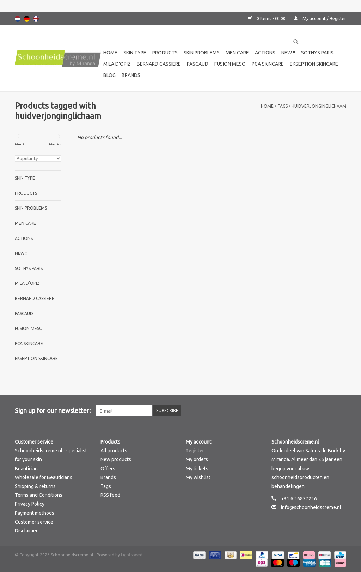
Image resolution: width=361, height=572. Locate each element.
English (36, 19)
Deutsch (27, 19)
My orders (197, 459)
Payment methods (34, 513)
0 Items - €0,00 (267, 18)
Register (195, 450)
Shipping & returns (35, 486)
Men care (237, 52)
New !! (288, 52)
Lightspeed (131, 555)
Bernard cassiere (159, 64)
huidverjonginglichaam (319, 106)
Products (165, 52)
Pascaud (197, 64)
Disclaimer (26, 531)
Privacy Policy (29, 504)
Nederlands (17, 19)
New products (115, 459)
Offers (107, 468)
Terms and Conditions (38, 495)
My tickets (197, 468)
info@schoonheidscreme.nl (311, 507)
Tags (282, 106)
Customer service (34, 522)
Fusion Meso (230, 64)
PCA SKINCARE (268, 64)
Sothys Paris (317, 52)
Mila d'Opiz (117, 64)
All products (113, 450)
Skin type (134, 52)
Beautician (26, 468)
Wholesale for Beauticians (43, 477)
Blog (109, 75)
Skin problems (202, 52)
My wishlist (198, 477)
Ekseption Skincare (314, 64)
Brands (131, 75)
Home (110, 52)
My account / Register (320, 18)
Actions (265, 52)
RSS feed (110, 495)
